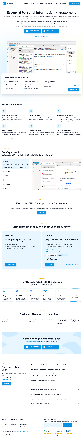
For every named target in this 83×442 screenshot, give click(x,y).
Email (6, 161)
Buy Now (49, 264)
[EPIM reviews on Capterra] (59, 433)
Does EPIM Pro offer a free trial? (40, 403)
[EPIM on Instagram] (6, 434)
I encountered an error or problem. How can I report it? (46, 394)
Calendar (7, 171)
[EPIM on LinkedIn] (9, 434)
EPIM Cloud (54, 250)
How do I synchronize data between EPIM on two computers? (48, 369)
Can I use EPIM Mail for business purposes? (43, 389)
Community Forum (24, 422)
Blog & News (63, 3)
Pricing (33, 3)
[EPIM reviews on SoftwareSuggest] (70, 433)
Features (26, 3)
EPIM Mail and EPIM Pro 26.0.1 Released (40, 319)
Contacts (7, 184)
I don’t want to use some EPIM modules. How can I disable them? (49, 399)
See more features (6, 138)
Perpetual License (62, 255)
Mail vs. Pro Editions (40, 36)
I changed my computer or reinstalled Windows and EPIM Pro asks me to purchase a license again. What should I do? (51, 374)
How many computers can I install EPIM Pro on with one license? (49, 385)
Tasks (6, 175)
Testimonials (13, 424)
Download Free (75, 3)
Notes (6, 180)
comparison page (34, 341)
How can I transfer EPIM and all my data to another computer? (48, 364)
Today (6, 188)
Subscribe (67, 425)
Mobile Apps (48, 3)
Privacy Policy (19, 431)
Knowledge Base (23, 424)
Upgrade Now (73, 89)
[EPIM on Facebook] (3, 434)
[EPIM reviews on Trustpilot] (47, 433)
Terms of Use (25, 431)
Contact (12, 426)
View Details (74, 85)
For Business (40, 3)
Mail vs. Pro (4, 424)
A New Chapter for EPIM (8, 319)
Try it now (41, 212)
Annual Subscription (51, 255)
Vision (12, 422)
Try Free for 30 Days (71, 264)
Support (56, 3)
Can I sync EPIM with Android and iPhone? (43, 380)
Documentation (23, 426)
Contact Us (6, 383)
